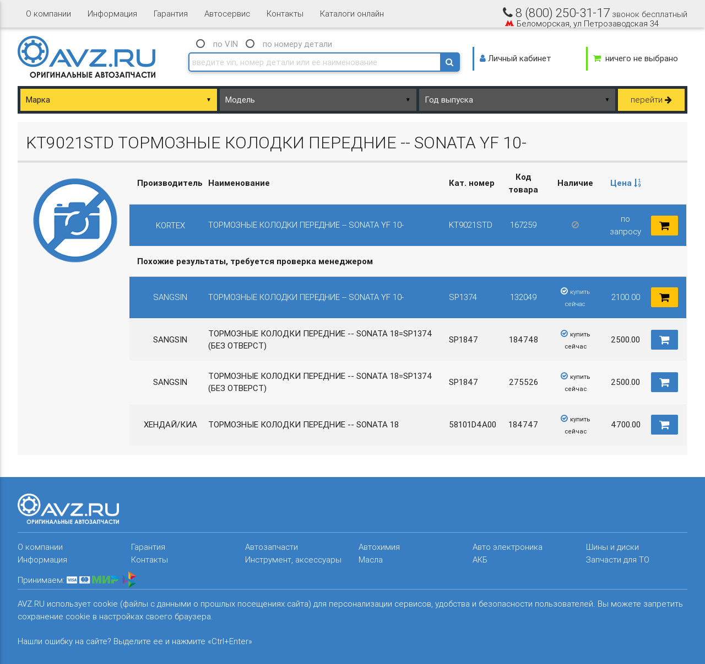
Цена (625, 183)
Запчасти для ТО (617, 559)
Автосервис (227, 13)
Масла (371, 559)
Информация (112, 13)
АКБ (480, 559)
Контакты (285, 13)
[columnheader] (625, 184)
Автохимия (379, 547)
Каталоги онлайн (352, 13)
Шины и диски (612, 547)
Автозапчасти (271, 547)
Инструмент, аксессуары (293, 559)
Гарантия (171, 13)
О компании (48, 13)
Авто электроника (508, 547)
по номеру (297, 44)
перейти (651, 99)
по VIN (225, 44)
